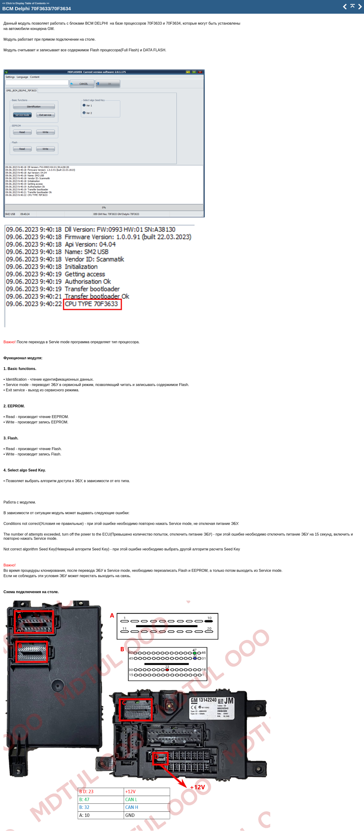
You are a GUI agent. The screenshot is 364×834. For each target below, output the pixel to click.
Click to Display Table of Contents (26, 3)
